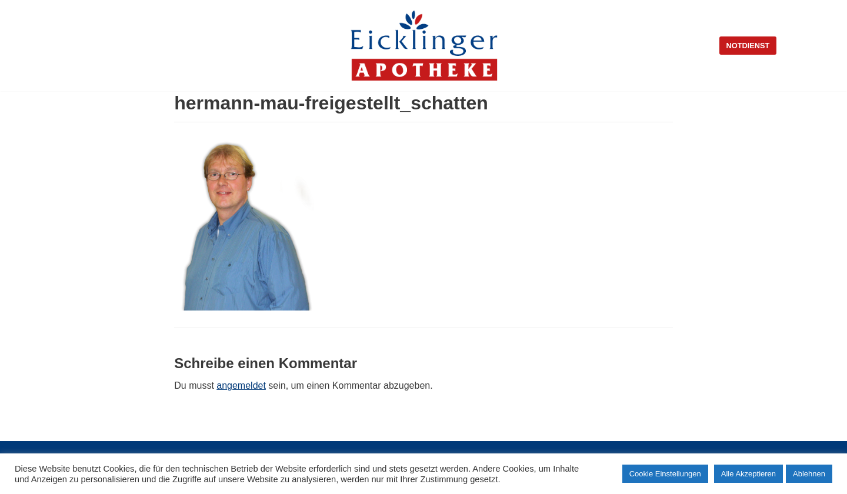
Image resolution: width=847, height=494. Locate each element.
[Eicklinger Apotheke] (424, 46)
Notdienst (748, 45)
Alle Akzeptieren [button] (748, 473)
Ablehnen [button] (809, 473)
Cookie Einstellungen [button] (665, 473)
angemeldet (241, 385)
